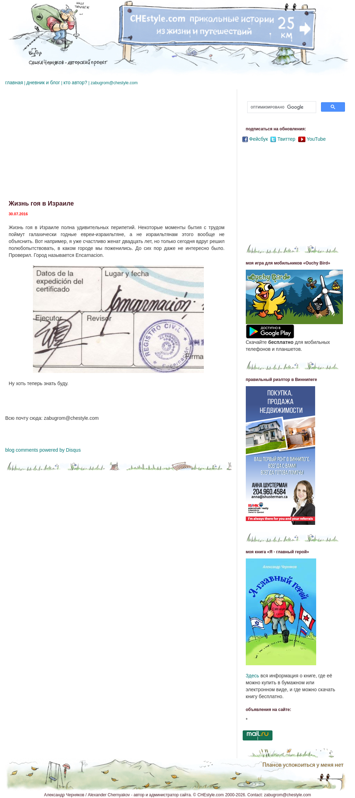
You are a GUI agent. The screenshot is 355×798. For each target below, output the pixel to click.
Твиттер (286, 139)
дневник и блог (43, 82)
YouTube (316, 139)
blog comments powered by (43, 450)
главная (14, 82)
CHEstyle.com (211, 794)
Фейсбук (258, 139)
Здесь (252, 675)
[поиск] (281, 107)
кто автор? (75, 82)
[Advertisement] (118, 144)
